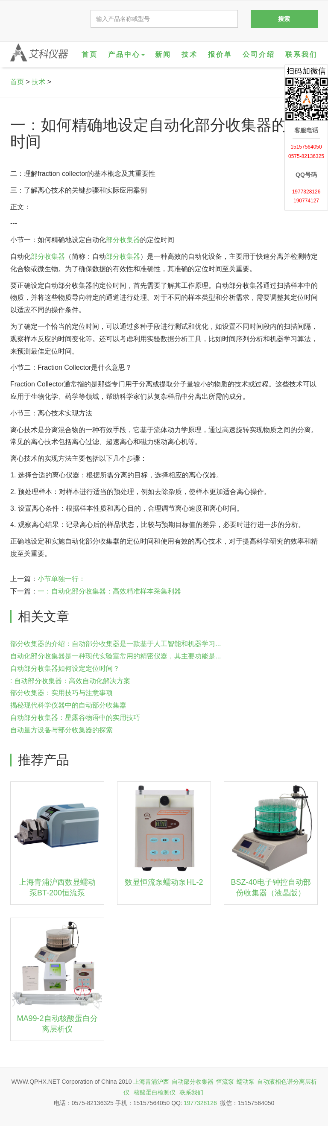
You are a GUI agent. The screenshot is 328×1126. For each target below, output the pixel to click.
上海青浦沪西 (151, 1081)
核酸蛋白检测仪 (155, 1092)
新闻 (163, 54)
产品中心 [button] (126, 54)
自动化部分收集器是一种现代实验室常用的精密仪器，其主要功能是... (115, 656)
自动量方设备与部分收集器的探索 (61, 730)
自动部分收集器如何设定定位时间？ (65, 668)
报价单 (220, 54)
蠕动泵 (246, 1081)
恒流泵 (225, 1081)
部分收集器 (123, 239)
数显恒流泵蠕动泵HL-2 (164, 882)
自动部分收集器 (193, 1081)
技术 (190, 54)
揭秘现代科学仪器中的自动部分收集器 (68, 705)
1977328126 (200, 1103)
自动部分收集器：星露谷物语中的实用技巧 (75, 717)
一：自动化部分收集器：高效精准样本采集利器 (109, 591)
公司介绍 (259, 54)
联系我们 (301, 54)
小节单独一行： (61, 578)
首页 (90, 54)
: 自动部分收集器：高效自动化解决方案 (70, 680)
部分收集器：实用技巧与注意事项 (61, 692)
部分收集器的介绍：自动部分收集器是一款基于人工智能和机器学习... (115, 643)
